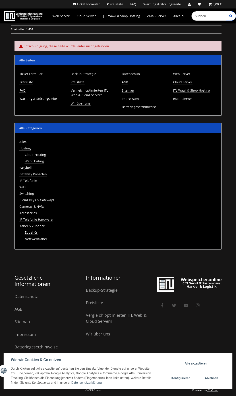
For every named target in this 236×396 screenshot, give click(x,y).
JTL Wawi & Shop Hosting (121, 16)
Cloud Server (86, 16)
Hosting (25, 148)
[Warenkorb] (215, 4)
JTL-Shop (212, 390)
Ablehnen (211, 378)
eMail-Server (156, 16)
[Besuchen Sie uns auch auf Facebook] (162, 305)
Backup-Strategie (83, 74)
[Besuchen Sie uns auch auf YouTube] (186, 305)
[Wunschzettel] (199, 4)
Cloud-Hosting (35, 155)
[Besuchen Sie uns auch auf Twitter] (174, 305)
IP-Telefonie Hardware (36, 219)
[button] (189, 4)
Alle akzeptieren (195, 363)
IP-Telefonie (28, 180)
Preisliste (116, 4)
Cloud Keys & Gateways (36, 200)
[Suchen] (208, 16)
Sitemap (128, 90)
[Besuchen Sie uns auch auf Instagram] (198, 305)
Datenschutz (131, 74)
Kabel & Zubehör (32, 226)
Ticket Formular (88, 4)
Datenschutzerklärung (86, 382)
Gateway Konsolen (33, 174)
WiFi (22, 187)
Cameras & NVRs (31, 206)
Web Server (61, 16)
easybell (25, 168)
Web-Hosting (34, 161)
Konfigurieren (180, 378)
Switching (26, 193)
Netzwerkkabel (36, 239)
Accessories (28, 213)
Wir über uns (80, 103)
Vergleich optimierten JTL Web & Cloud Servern (89, 92)
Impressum (130, 98)
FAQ (133, 4)
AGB (125, 82)
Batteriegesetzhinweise (139, 107)
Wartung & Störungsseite (162, 4)
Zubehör (31, 232)
